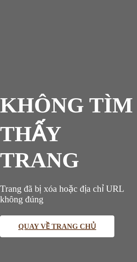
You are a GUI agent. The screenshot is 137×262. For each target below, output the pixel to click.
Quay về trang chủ (57, 226)
